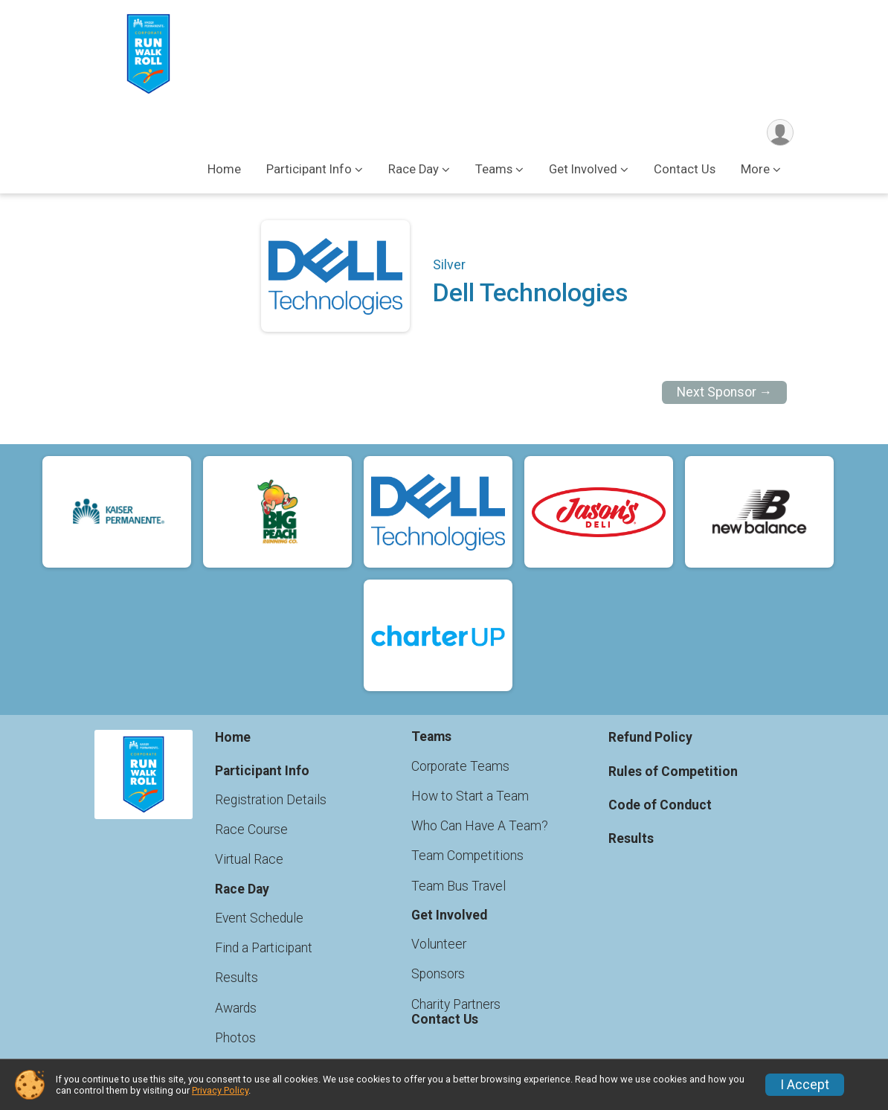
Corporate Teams (460, 766)
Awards (236, 1008)
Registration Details (270, 799)
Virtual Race (249, 860)
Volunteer (438, 944)
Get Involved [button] (583, 170)
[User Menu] (780, 133)
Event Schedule (259, 918)
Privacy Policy (220, 1090)
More (755, 170)
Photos (235, 1037)
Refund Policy (650, 738)
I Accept (804, 1084)
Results (236, 978)
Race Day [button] (413, 170)
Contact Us (684, 170)
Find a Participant (263, 947)
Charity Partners (456, 1004)
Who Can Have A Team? (479, 825)
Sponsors (438, 974)
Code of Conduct (660, 805)
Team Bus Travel (458, 886)
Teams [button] (493, 170)
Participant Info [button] (309, 170)
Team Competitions (467, 856)
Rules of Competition (673, 771)
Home (224, 170)
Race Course (251, 829)
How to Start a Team (470, 796)
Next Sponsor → (725, 392)
